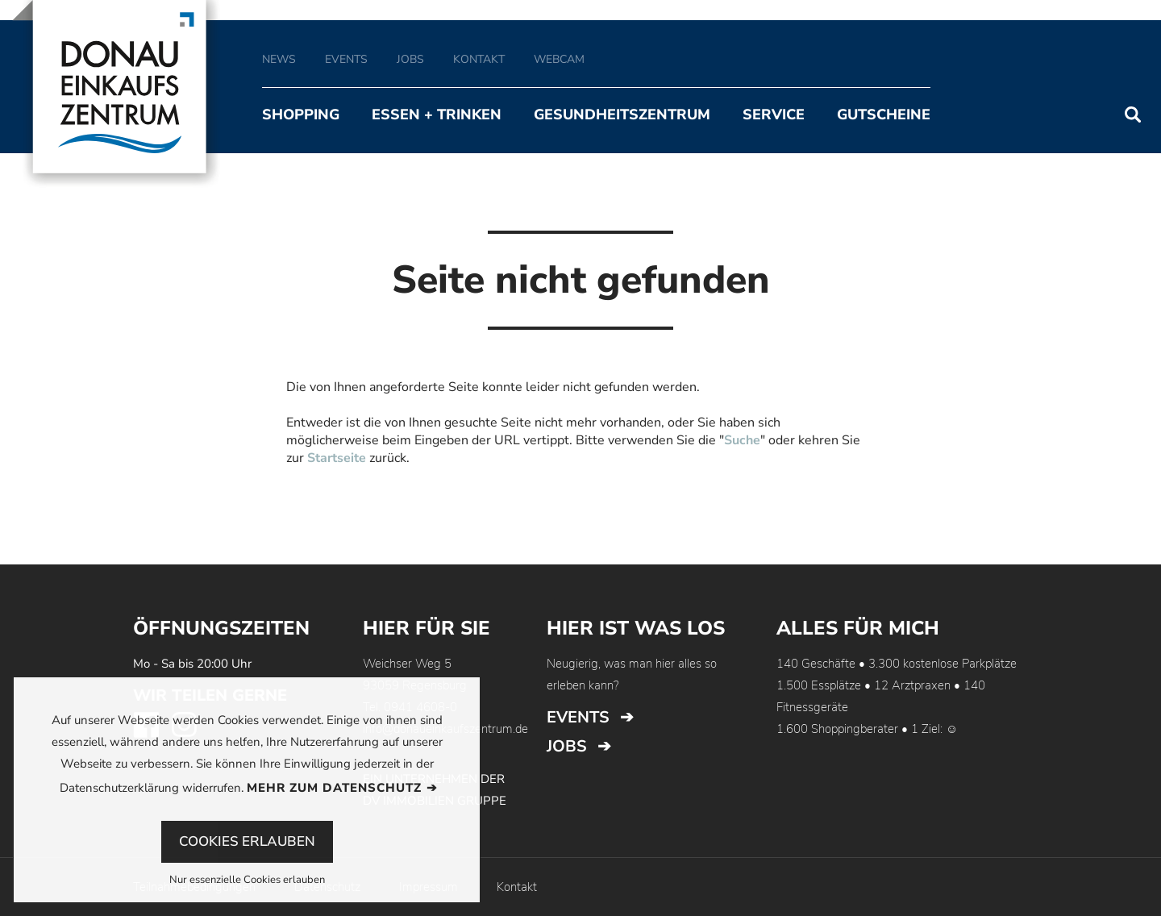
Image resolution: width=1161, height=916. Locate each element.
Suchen (1133, 114)
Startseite (336, 458)
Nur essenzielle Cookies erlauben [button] (247, 881)
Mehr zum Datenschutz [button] (334, 788)
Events (578, 717)
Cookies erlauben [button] (247, 841)
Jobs (567, 746)
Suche (742, 440)
